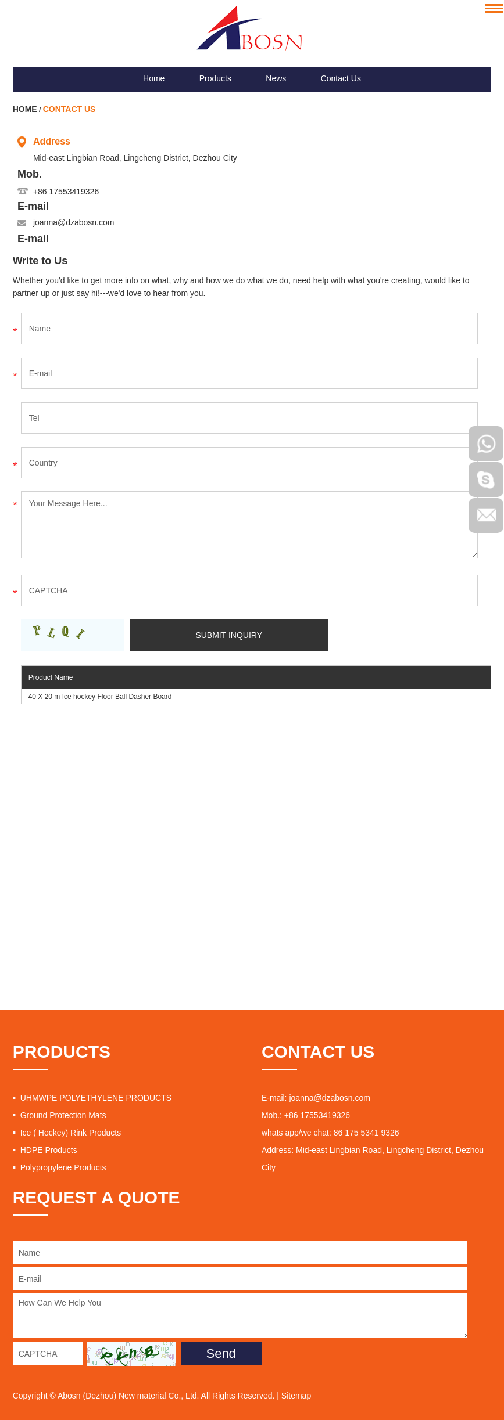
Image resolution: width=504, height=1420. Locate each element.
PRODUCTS (61, 1051)
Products (215, 78)
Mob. (29, 174)
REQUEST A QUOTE (96, 1197)
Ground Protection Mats (63, 1115)
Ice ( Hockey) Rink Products (70, 1132)
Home (154, 78)
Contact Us (341, 78)
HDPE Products (48, 1150)
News (276, 78)
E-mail (33, 206)
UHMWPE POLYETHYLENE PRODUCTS (95, 1097)
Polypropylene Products (63, 1167)
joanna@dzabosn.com (74, 222)
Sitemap (296, 1395)
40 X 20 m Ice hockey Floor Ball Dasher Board (100, 697)
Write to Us (40, 260)
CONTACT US (318, 1051)
